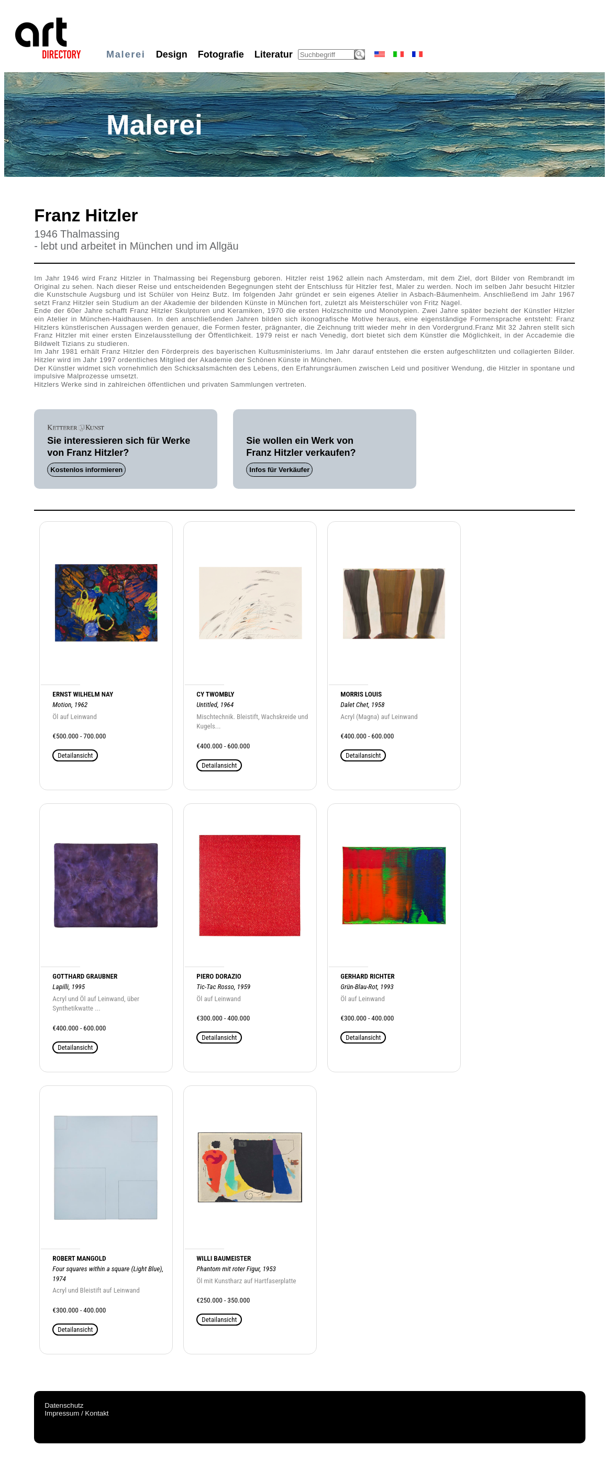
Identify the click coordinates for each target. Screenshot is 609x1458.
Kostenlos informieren (86, 470)
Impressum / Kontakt (76, 1413)
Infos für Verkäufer (279, 470)
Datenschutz (64, 1405)
